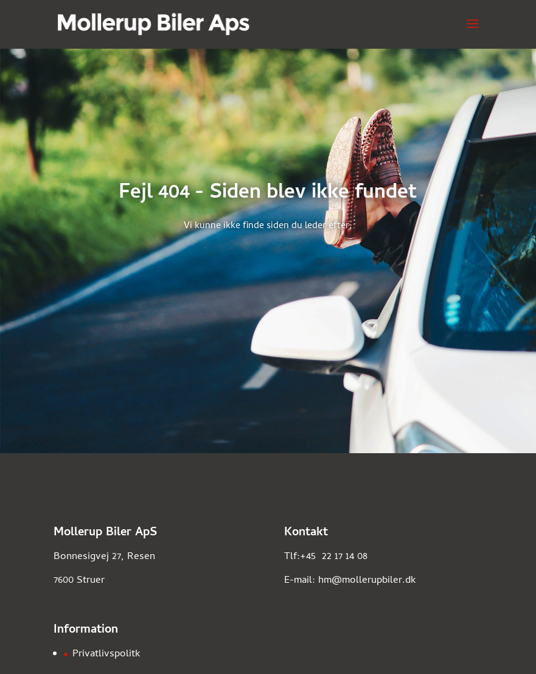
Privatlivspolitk (106, 654)
